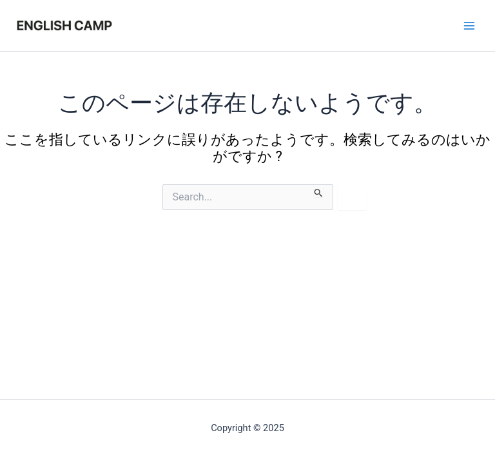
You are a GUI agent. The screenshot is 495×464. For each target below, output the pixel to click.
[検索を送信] (319, 190)
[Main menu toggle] (469, 25)
